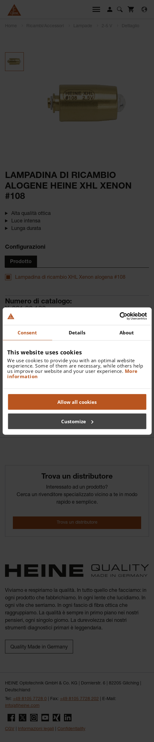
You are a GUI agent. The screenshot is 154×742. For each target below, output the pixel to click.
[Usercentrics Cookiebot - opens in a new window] (119, 316)
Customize (77, 421)
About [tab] (126, 332)
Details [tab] (77, 332)
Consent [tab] (27, 332)
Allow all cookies (77, 402)
